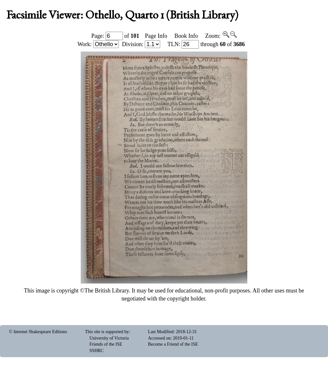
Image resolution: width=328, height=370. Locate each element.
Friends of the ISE (105, 344)
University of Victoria (109, 338)
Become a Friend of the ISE (173, 344)
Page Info (156, 36)
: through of (206, 44)
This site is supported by (107, 331)
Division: (141, 44)
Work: (98, 44)
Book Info (186, 36)
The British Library (106, 290)
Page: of (115, 36)
